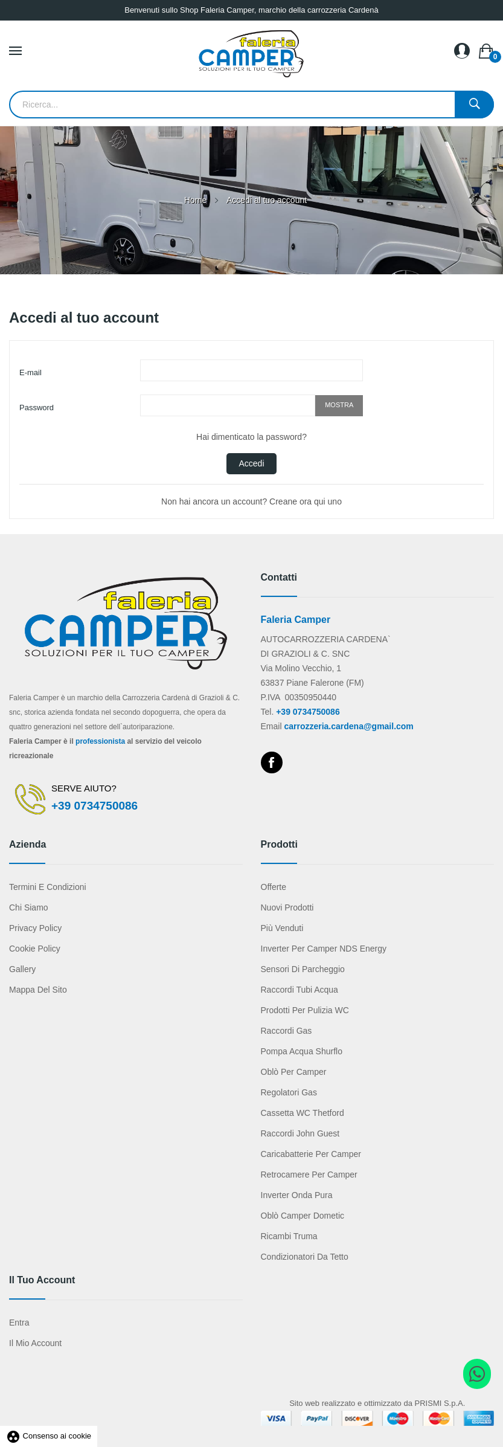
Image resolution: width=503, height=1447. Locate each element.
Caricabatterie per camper (311, 1154)
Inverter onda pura (297, 1195)
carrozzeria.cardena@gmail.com (348, 726)
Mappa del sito (38, 989)
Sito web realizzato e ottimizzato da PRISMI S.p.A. (377, 1403)
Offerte (274, 887)
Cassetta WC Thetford (302, 1113)
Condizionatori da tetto (304, 1257)
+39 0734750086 (94, 805)
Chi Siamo (28, 907)
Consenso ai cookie (48, 1435)
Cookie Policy (34, 948)
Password (36, 407)
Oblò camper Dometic (303, 1215)
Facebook (272, 762)
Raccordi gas (286, 1031)
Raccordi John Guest (300, 1133)
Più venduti (282, 928)
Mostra (339, 404)
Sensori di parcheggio (303, 969)
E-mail (30, 372)
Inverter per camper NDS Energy (324, 948)
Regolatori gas (289, 1092)
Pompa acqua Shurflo (301, 1051)
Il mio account (35, 1343)
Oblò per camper (294, 1072)
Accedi (251, 463)
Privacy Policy (35, 928)
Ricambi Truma (289, 1236)
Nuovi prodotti (287, 907)
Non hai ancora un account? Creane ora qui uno (251, 501)
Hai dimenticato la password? (251, 437)
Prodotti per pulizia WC (305, 1010)
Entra (19, 1322)
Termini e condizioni (47, 887)
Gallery (22, 969)
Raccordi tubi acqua (299, 989)
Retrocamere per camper (309, 1174)
